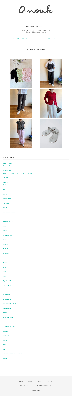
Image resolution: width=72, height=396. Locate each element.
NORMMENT (7, 294)
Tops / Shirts (7, 170)
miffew (5, 262)
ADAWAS (6, 253)
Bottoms (5, 182)
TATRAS (5, 249)
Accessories (7, 198)
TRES (4, 345)
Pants (4, 185)
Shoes (5, 194)
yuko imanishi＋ (8, 317)
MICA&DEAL (7, 299)
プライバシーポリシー (26, 385)
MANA (5, 322)
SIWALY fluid (7, 308)
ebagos (5, 244)
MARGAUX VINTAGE (9, 290)
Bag (4, 189)
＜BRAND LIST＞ (8, 221)
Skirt (10, 185)
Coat (10, 166)
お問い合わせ (51, 38)
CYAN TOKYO (7, 285)
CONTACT (50, 381)
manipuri (6, 331)
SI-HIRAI (5, 267)
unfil (4, 239)
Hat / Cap (6, 203)
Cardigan (29, 173)
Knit (17, 173)
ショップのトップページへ (20, 38)
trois (4, 276)
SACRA (5, 230)
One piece (6, 177)
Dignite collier (7, 281)
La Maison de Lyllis (9, 326)
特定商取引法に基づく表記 (44, 385)
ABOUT (30, 381)
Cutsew (5, 173)
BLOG (39, 381)
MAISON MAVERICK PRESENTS (13, 354)
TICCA (5, 226)
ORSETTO (6, 335)
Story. (5, 349)
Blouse (12, 173)
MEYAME (6, 258)
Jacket (5, 166)
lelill (4, 271)
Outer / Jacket (7, 163)
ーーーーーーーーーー (9, 212)
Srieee (5, 340)
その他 (5, 207)
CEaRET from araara (9, 303)
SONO (5, 313)
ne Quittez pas (7, 235)
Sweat (22, 173)
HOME (21, 381)
